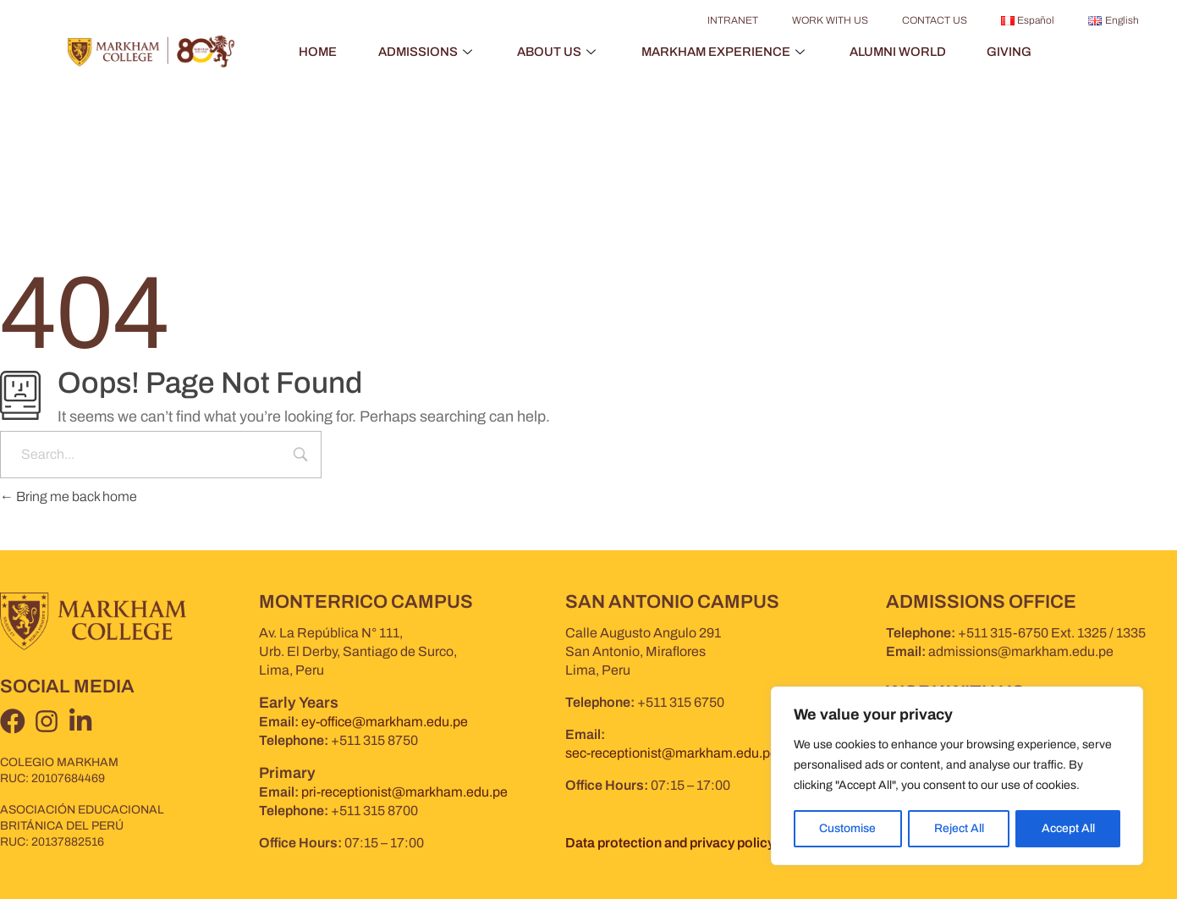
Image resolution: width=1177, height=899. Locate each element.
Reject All (958, 828)
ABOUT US (557, 51)
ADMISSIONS (423, 51)
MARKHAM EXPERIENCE (726, 51)
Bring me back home (68, 496)
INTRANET (732, 20)
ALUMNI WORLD (901, 51)
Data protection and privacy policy (669, 843)
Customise (847, 828)
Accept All (1068, 828)
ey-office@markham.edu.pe (384, 721)
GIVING (1015, 51)
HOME (312, 51)
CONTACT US (934, 20)
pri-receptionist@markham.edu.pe (404, 792)
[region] (957, 776)
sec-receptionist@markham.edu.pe (671, 753)
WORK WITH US (830, 20)
